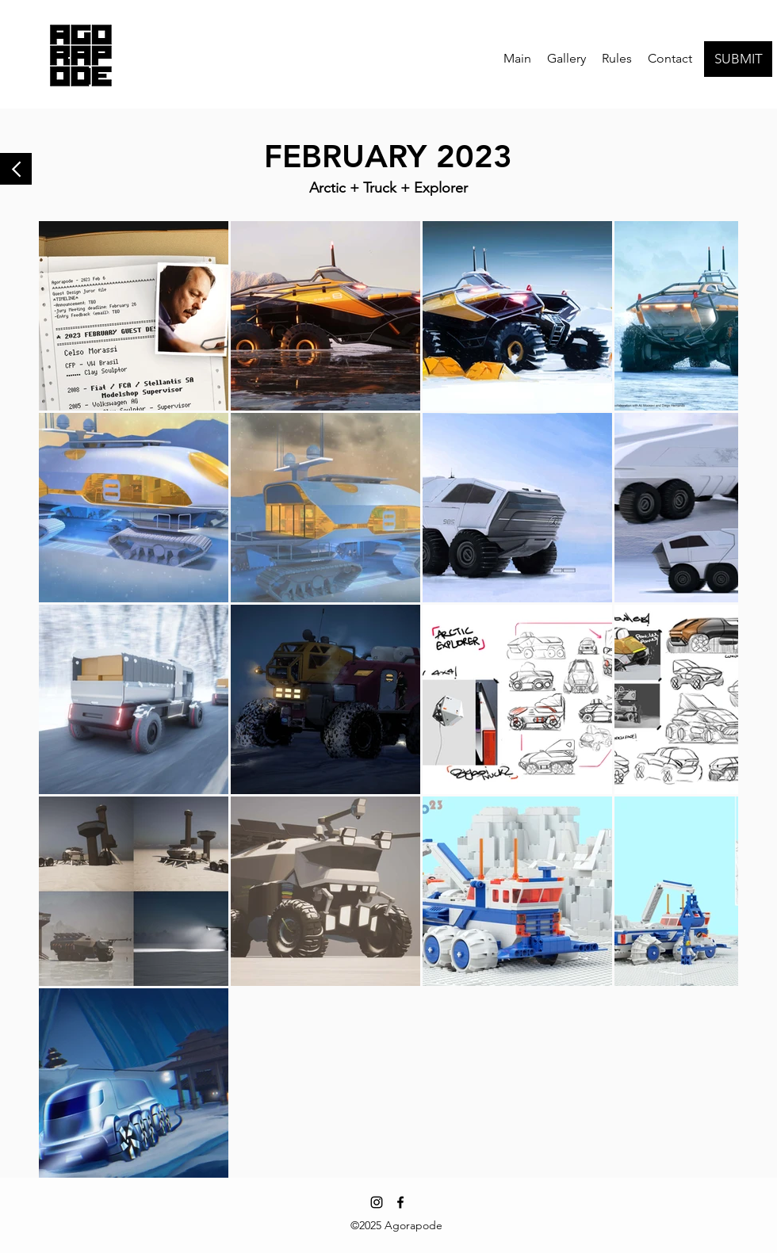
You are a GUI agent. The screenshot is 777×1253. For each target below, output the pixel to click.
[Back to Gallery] (16, 169)
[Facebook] (400, 1202)
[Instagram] (377, 1202)
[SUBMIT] (738, 59)
